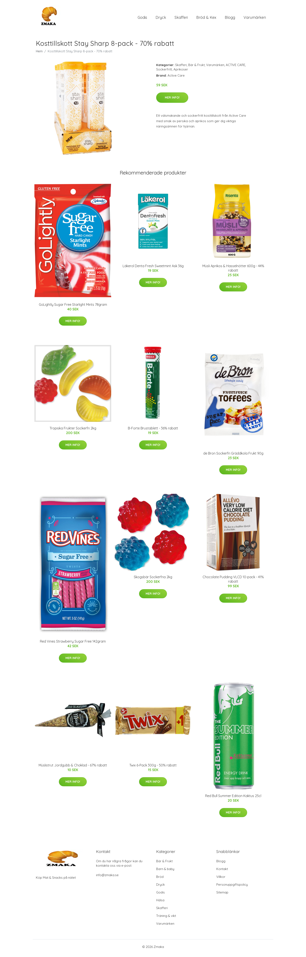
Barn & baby (165, 872)
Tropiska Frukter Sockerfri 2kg (73, 431)
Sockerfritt (164, 72)
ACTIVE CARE (235, 68)
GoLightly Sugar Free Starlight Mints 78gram (73, 307)
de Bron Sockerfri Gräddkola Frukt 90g (233, 456)
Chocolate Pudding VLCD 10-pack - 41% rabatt (233, 582)
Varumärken (255, 18)
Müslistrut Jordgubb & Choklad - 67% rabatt (73, 768)
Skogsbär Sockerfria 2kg (153, 580)
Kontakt (222, 872)
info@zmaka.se (107, 878)
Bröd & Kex (206, 18)
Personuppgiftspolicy (232, 887)
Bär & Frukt (196, 68)
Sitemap (222, 895)
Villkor (220, 880)
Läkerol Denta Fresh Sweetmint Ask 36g (153, 269)
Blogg (230, 18)
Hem (39, 54)
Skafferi (181, 18)
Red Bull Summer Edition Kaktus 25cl (233, 799)
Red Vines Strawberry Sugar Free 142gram (73, 644)
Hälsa (160, 903)
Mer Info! (172, 100)
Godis (142, 18)
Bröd (160, 880)
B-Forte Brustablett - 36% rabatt (153, 431)
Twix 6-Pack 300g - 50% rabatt (153, 768)
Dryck (161, 18)
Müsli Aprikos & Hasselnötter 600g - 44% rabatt (233, 271)
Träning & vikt (166, 919)
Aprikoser (180, 72)
